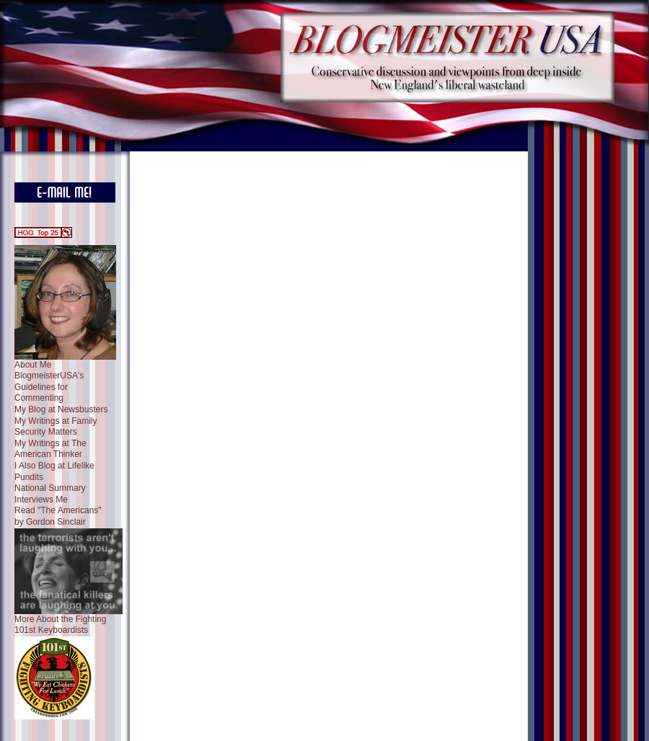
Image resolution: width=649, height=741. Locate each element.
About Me (32, 365)
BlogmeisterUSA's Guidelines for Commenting (49, 386)
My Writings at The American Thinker (50, 449)
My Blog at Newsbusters (60, 409)
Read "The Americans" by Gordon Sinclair (58, 516)
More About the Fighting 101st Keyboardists (60, 625)
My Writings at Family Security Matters (55, 427)
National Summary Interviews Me (50, 494)
